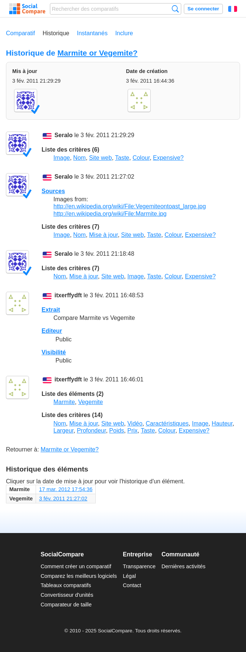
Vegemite (90, 402)
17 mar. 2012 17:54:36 (65, 489)
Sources (53, 191)
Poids (116, 430)
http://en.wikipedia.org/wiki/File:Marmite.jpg (110, 214)
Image (61, 158)
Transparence (139, 566)
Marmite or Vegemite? (98, 53)
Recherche (175, 8)
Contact (132, 585)
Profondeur (91, 430)
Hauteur (222, 423)
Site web (100, 158)
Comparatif (20, 33)
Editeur (52, 331)
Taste (122, 158)
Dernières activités (183, 566)
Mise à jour (103, 235)
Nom (79, 158)
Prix (132, 430)
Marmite (64, 402)
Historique (56, 33)
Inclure (124, 33)
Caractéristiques (167, 423)
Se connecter (203, 8)
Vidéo (134, 423)
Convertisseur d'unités (66, 595)
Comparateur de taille (66, 605)
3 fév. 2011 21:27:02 (63, 499)
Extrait (51, 310)
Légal (129, 576)
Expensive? (168, 158)
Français (232, 9)
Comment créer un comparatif (75, 566)
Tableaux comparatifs (65, 585)
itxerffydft (68, 295)
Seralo (64, 135)
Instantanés (92, 33)
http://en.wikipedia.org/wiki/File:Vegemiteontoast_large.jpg (129, 206)
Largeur (63, 430)
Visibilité (54, 352)
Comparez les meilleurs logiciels (78, 576)
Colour (141, 158)
